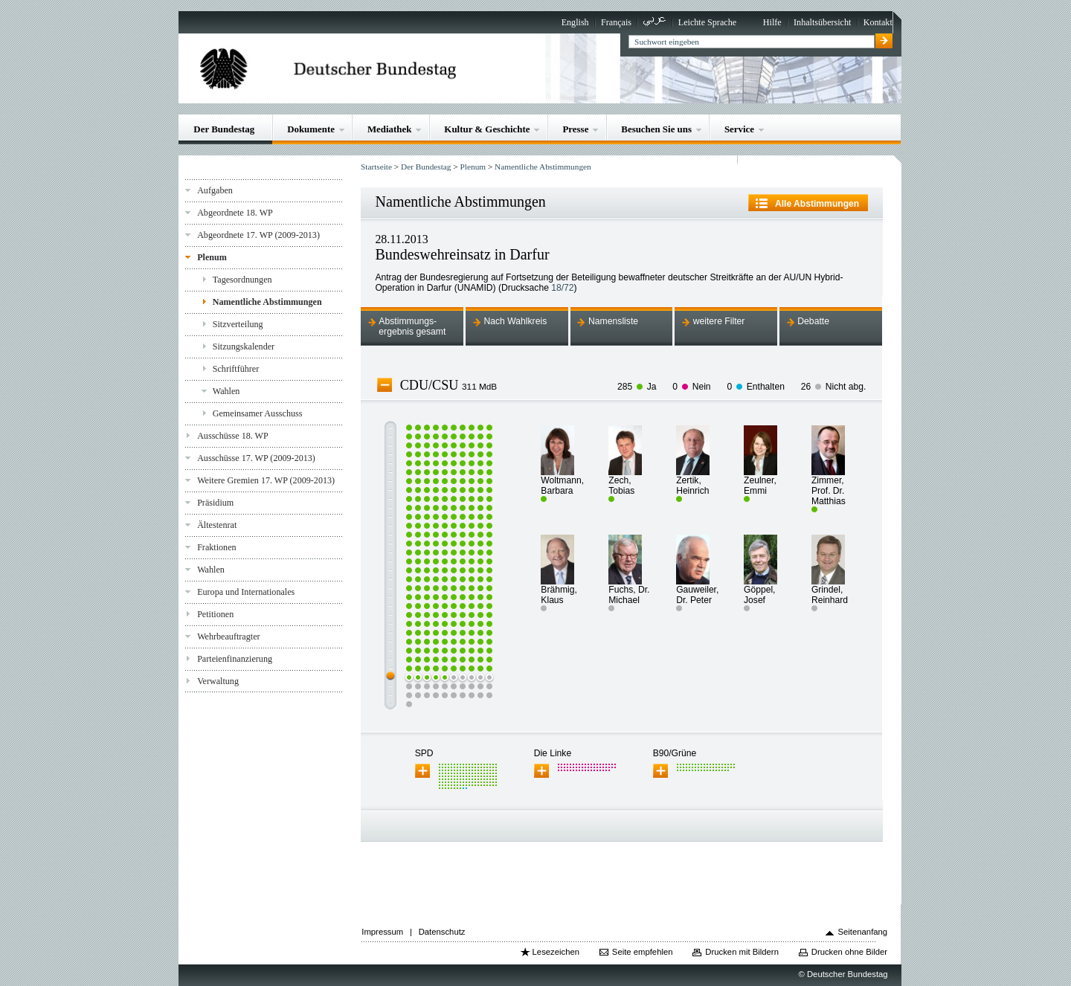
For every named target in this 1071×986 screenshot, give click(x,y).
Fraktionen (216, 547)
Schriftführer (236, 369)
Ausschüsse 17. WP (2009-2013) (256, 458)
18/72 (562, 288)
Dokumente (311, 129)
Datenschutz (442, 931)
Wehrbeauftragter (228, 636)
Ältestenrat (217, 525)
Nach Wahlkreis (515, 321)
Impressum (382, 931)
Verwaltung (218, 681)
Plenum (212, 257)
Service (739, 129)
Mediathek (389, 129)
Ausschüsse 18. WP (232, 436)
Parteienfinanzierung (234, 659)
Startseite (376, 166)
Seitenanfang (863, 931)
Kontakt (877, 22)
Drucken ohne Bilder (849, 951)
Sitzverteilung (238, 324)
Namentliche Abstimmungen (267, 302)
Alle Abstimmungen (817, 204)
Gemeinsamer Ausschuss (258, 413)
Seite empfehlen (642, 951)
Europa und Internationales (246, 592)
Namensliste (613, 321)
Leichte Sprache (707, 22)
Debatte (813, 321)
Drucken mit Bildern (742, 951)
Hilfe (772, 22)
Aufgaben (215, 190)
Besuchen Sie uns (656, 129)
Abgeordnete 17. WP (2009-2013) (258, 235)
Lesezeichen (556, 951)
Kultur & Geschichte (487, 129)
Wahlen (226, 391)
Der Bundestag (223, 129)
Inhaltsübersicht (822, 22)
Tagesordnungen (242, 279)
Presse (575, 129)
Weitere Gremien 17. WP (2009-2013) (266, 480)
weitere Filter (719, 321)
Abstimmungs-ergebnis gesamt (412, 326)
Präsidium (215, 502)
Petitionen (215, 614)
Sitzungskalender (243, 346)
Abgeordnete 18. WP (235, 212)
